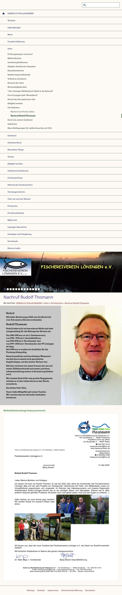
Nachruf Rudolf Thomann (77, 303)
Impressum (53, 590)
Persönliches (57, 303)
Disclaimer (90, 590)
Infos (46, 303)
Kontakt (41, 590)
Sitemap (30, 590)
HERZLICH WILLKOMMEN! (29, 303)
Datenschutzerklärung (71, 590)
